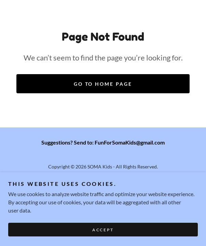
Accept (102, 229)
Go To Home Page (103, 84)
